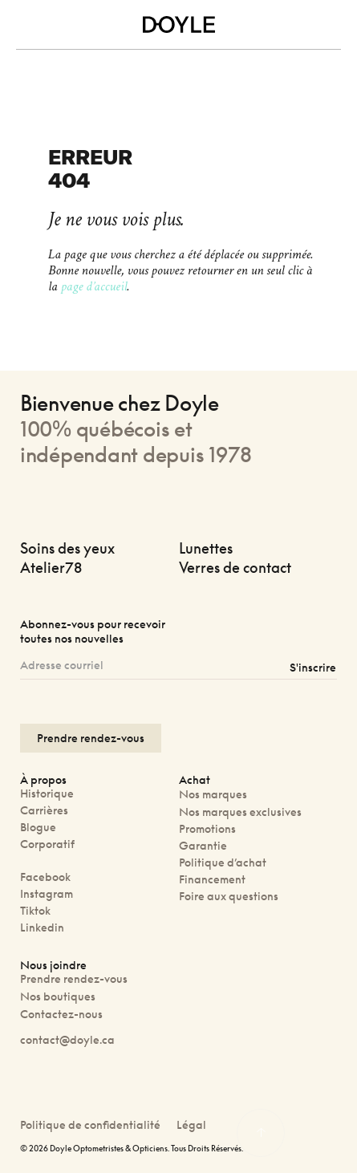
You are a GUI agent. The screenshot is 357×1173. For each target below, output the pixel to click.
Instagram (46, 893)
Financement (212, 879)
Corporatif (47, 843)
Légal (191, 1124)
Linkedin (42, 927)
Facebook (45, 876)
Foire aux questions (228, 896)
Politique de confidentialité (90, 1124)
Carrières (44, 810)
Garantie (203, 845)
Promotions (207, 828)
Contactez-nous (61, 1014)
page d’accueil (93, 286)
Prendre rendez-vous (74, 978)
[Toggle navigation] (25, 24)
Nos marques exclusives (240, 811)
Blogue (38, 827)
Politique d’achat (222, 862)
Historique (47, 793)
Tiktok (35, 910)
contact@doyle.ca (67, 1039)
